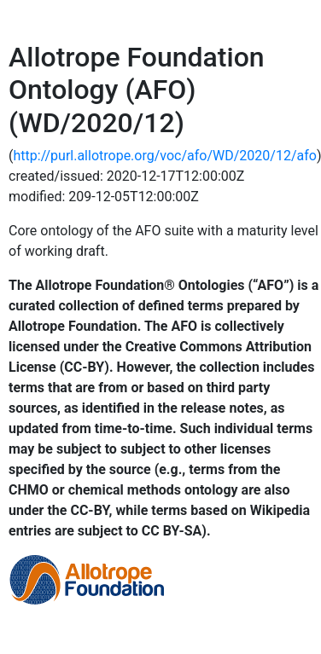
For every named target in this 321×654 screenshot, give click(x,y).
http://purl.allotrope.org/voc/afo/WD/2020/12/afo (164, 156)
